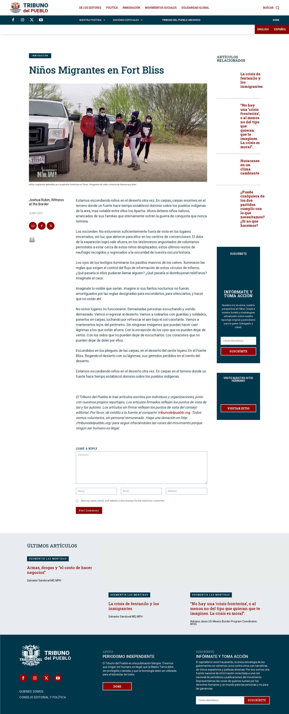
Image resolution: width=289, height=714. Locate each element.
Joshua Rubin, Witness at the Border (46, 202)
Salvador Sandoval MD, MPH (44, 580)
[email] (238, 333)
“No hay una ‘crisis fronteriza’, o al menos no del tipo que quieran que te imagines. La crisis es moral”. (225, 608)
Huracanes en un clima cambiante (249, 167)
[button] (271, 7)
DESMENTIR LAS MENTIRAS (48, 558)
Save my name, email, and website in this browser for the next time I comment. (123, 500)
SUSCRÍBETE (238, 343)
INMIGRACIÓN (40, 55)
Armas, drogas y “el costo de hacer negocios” (59, 570)
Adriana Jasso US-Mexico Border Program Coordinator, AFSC (223, 623)
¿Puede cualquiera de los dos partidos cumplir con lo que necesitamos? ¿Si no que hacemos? (252, 209)
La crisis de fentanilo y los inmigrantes (251, 80)
